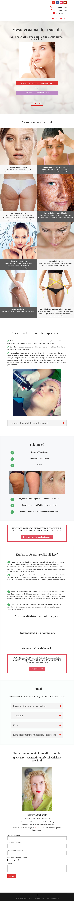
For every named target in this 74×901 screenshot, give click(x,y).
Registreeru (37, 668)
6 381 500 (38, 828)
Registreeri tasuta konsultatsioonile (37, 83)
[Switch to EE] (53, 18)
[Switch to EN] (61, 18)
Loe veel (37, 103)
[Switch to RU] (57, 18)
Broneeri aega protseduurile (37, 93)
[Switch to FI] (64, 18)
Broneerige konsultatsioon (37, 537)
